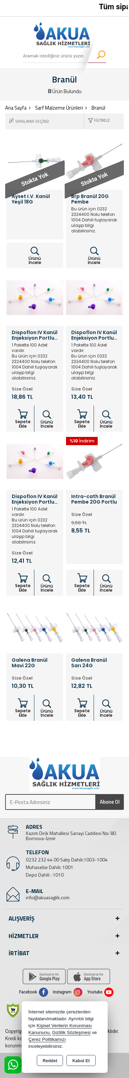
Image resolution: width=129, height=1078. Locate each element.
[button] (97, 121)
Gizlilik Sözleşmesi (71, 1032)
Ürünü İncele (35, 255)
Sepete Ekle (23, 419)
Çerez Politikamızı (47, 1039)
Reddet (50, 1060)
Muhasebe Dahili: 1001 (49, 867)
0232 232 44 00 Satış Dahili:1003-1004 (67, 859)
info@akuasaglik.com (47, 897)
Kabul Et (81, 1060)
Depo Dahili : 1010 (45, 874)
